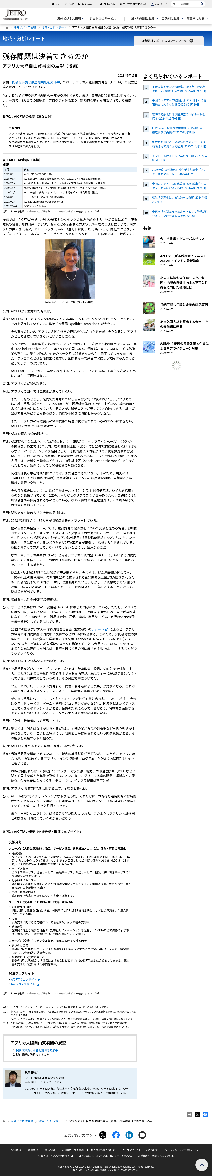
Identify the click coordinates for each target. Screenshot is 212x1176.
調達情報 (33, 1150)
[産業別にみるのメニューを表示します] (197, 18)
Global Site (109, 4)
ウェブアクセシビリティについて (140, 1150)
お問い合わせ (89, 4)
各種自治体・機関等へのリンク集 (156, 1155)
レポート (99, 629)
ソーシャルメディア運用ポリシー (183, 1150)
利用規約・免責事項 (73, 1150)
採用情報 (16, 1150)
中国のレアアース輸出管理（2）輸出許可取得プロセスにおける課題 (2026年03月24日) (179, 186)
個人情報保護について (103, 1150)
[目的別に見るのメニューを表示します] (172, 18)
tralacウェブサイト (25, 984)
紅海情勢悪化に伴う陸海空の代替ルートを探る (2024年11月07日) (178, 116)
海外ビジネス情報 (25, 27)
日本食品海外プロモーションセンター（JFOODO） (106, 1155)
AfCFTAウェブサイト (26, 979)
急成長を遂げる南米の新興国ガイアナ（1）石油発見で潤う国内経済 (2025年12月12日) (179, 144)
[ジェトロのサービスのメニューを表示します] (104, 18)
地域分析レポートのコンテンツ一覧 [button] (168, 41)
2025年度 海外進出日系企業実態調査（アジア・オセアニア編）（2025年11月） (179, 172)
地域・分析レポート (54, 27)
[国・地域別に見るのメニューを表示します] (144, 18)
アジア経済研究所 (135, 4)
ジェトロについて (64, 4)
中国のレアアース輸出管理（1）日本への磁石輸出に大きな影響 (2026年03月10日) (179, 102)
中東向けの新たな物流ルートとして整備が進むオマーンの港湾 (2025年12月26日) (180, 213)
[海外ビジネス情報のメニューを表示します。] (70, 18)
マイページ (161, 4)
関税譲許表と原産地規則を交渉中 (36, 82)
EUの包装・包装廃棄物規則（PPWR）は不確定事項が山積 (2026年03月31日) (178, 130)
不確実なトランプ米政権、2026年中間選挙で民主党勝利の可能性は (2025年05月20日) (179, 89)
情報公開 (50, 1150)
